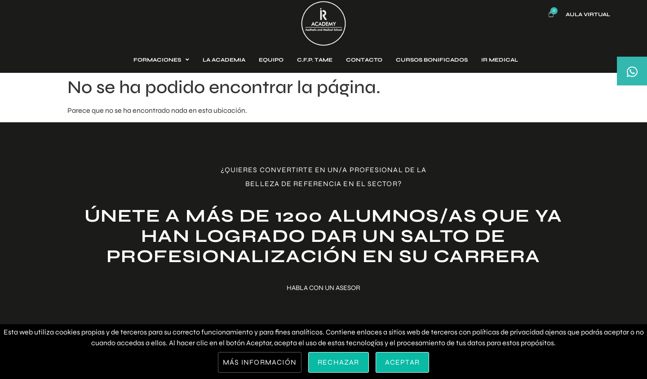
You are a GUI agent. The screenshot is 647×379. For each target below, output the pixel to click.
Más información (260, 362)
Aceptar (402, 362)
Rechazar (338, 362)
